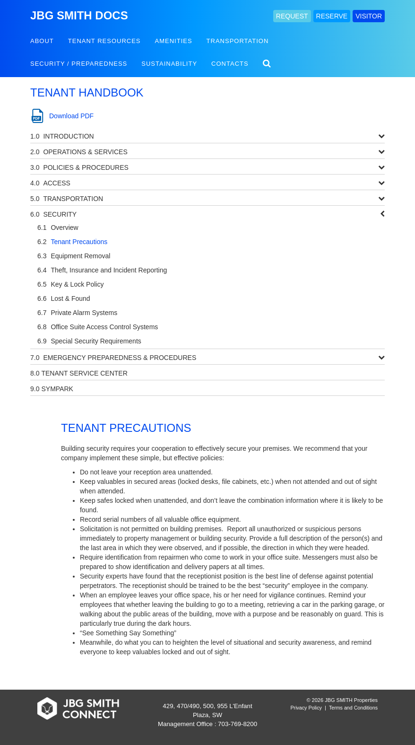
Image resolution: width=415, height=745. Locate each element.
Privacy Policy (306, 707)
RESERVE (332, 16)
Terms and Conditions (353, 707)
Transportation (238, 40)
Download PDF (71, 116)
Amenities (173, 40)
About (42, 40)
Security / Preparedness (78, 63)
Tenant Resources (104, 40)
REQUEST (292, 16)
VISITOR (368, 16)
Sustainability (169, 63)
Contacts (230, 63)
